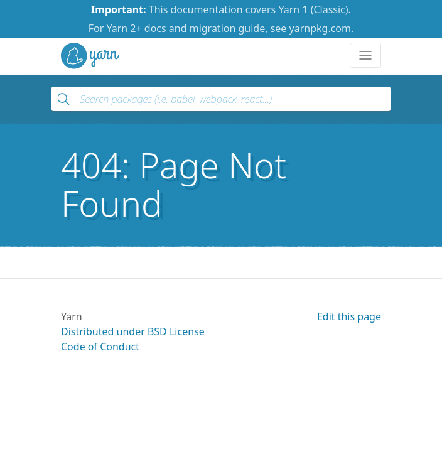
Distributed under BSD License (133, 331)
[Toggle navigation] (365, 55)
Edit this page (349, 316)
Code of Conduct (100, 346)
